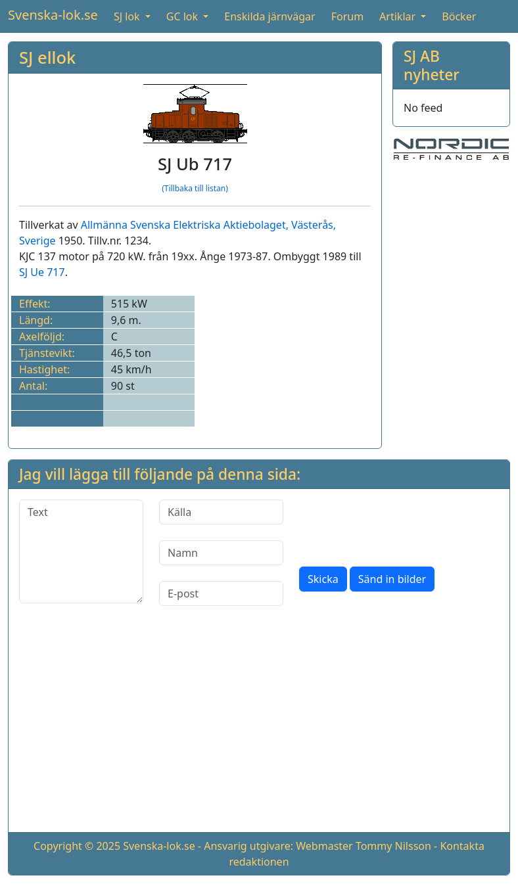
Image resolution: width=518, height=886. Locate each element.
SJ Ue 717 (42, 272)
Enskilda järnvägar (269, 16)
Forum (347, 16)
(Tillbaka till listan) (195, 188)
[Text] (81, 551)
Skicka (323, 579)
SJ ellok (47, 57)
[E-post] (221, 593)
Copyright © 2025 (77, 846)
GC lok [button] (183, 16)
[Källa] (221, 512)
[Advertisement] (259, 730)
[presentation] (399, 525)
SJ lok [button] (128, 16)
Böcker (459, 16)
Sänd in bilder (392, 579)
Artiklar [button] (398, 16)
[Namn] (221, 552)
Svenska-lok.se (53, 15)
